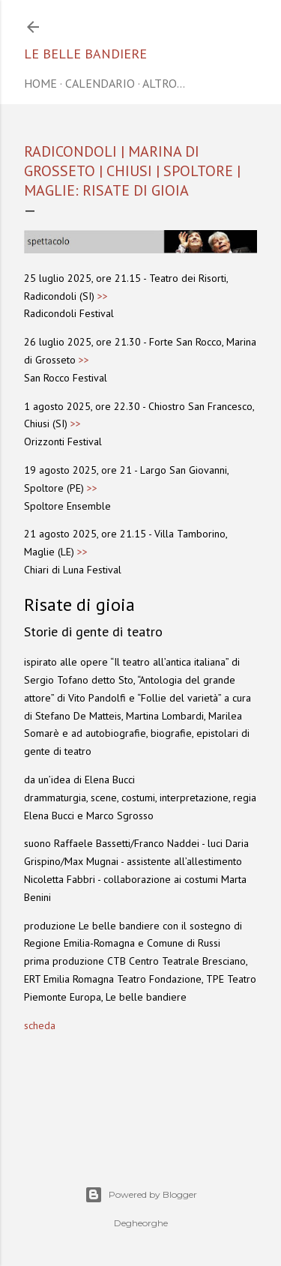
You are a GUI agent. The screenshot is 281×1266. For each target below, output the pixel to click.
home (40, 83)
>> (102, 296)
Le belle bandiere (85, 53)
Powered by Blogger (141, 1195)
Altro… (163, 83)
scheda (39, 1025)
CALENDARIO (100, 83)
